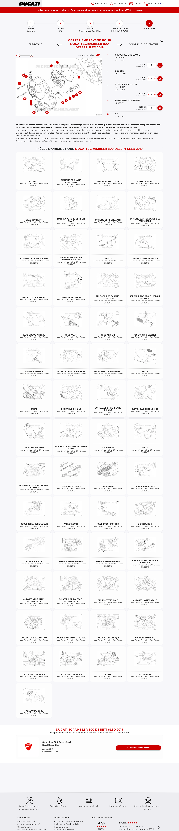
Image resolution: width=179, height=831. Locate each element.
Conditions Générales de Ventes (69, 821)
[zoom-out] (18, 55)
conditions (139, 10)
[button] (161, 40)
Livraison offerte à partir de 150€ (31, 830)
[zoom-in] (31, 55)
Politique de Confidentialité (67, 824)
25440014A (120, 90)
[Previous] (59, 44)
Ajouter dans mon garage (138, 748)
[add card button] (160, 65)
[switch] (98, 55)
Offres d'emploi (24, 827)
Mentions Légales (62, 827)
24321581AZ (120, 60)
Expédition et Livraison (64, 830)
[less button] (148, 65)
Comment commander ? (28, 824)
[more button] (155, 65)
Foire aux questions (26, 821)
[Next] (120, 44)
